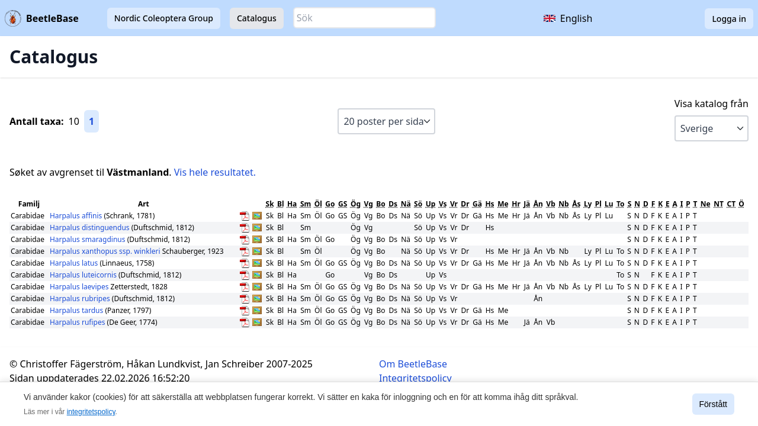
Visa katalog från (712, 103)
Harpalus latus (75, 263)
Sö (418, 204)
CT (731, 204)
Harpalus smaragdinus (88, 239)
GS (342, 204)
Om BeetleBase (413, 363)
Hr (516, 204)
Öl (318, 204)
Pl (598, 204)
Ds (392, 204)
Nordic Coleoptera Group (163, 18)
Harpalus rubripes (81, 298)
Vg (368, 204)
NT (719, 204)
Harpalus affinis (77, 216)
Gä (477, 204)
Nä (406, 204)
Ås (576, 204)
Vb (550, 204)
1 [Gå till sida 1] (91, 121)
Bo (380, 204)
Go (330, 204)
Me (502, 204)
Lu (609, 204)
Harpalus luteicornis (84, 275)
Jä (526, 204)
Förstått (713, 404)
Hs (489, 204)
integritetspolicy (91, 412)
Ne (706, 204)
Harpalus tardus (77, 310)
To (620, 204)
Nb (563, 204)
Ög (356, 204)
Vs (443, 204)
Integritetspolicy (415, 378)
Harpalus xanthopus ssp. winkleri (105, 251)
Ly (588, 204)
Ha (292, 204)
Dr (465, 204)
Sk (270, 204)
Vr (454, 204)
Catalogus (257, 18)
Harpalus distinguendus (90, 227)
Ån (538, 204)
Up (431, 204)
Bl (280, 204)
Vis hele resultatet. (215, 172)
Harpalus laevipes (80, 287)
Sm (305, 204)
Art (143, 204)
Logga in (729, 18)
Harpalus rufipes (78, 322)
